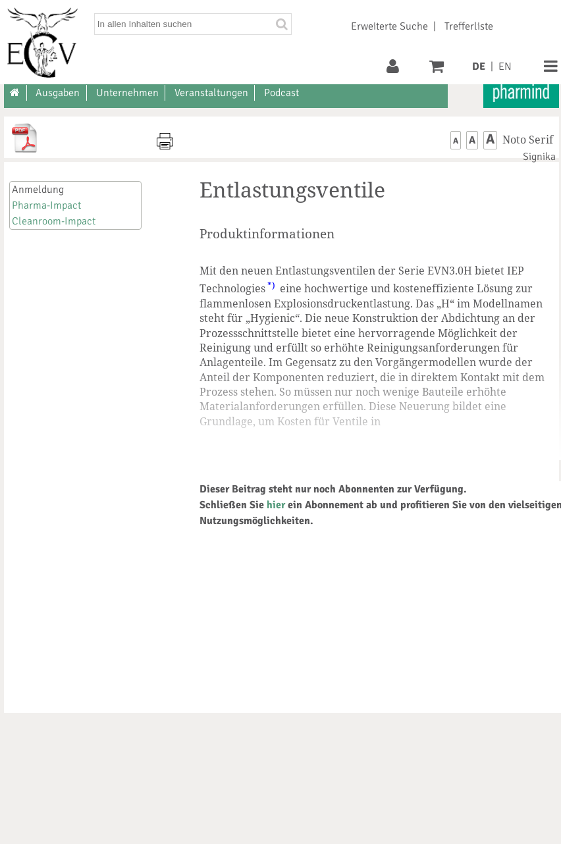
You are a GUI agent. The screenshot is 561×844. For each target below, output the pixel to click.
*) (271, 285)
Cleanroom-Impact (53, 221)
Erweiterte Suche (389, 26)
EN (505, 66)
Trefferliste (468, 26)
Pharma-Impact (46, 205)
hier (276, 505)
